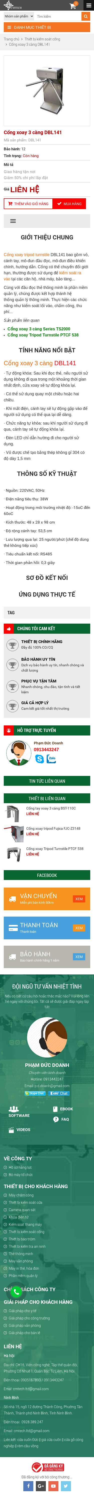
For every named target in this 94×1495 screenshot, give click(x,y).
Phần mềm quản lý (23, 1276)
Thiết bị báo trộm (22, 1239)
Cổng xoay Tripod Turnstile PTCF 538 (43, 335)
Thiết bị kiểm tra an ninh (27, 1246)
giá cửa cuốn (51, 1440)
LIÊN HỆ (24, 189)
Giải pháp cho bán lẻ (24, 1333)
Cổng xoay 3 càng (28, 363)
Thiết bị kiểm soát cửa (25, 1202)
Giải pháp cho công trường (29, 1318)
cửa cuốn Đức (27, 1440)
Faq (61, 1119)
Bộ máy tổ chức (21, 1175)
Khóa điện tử (18, 1217)
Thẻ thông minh (21, 1254)
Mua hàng (69, 203)
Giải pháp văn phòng (25, 1326)
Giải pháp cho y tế (22, 1311)
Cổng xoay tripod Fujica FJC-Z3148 (53, 828)
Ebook (63, 1109)
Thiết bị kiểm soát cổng (26, 1232)
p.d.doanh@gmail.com (52, 1086)
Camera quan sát (22, 1210)
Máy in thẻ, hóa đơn (24, 1268)
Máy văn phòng (21, 1261)
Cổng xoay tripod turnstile (27, 255)
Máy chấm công (21, 1195)
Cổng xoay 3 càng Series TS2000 (39, 329)
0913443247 (46, 749)
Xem (79, 899)
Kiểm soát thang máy (25, 1224)
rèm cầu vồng (27, 1446)
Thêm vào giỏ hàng (28, 203)
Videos (20, 1130)
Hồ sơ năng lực (20, 1167)
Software (19, 1112)
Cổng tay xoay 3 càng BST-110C (51, 808)
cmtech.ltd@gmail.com (31, 1431)
